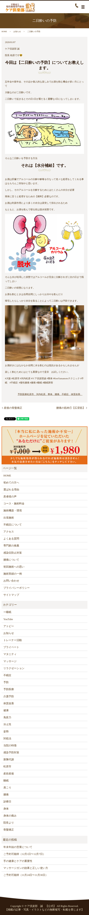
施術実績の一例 (12, 573)
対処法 (7, 738)
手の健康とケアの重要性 (17, 861)
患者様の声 (10, 496)
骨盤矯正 (8, 829)
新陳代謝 (8, 759)
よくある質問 (11, 538)
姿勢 (6, 731)
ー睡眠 (7, 612)
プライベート (11, 647)
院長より (8, 822)
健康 (6, 710)
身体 (6, 808)
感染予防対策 (11, 752)
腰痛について (11, 559)
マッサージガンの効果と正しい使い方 (25, 868)
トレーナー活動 (12, 640)
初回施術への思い (13, 566)
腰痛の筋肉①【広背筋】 (70, 407)
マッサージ (10, 661)
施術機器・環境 (12, 510)
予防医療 (22, 394)
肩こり (7, 787)
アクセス (8, 531)
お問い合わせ (11, 580)
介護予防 (8, 696)
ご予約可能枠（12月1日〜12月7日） (24, 854)
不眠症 (7, 675)
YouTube (8, 619)
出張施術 (8, 517)
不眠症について (12, 524)
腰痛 (6, 794)
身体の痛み (10, 815)
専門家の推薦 (11, 545)
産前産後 (8, 773)
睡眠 (6, 780)
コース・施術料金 (13, 503)
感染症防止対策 (12, 552)
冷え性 (7, 724)
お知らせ (17, 31)
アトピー (8, 626)
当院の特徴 (10, 745)
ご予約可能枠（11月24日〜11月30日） (25, 875)
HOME (4, 31)
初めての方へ (11, 482)
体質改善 (8, 703)
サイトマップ (11, 594)
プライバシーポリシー (16, 587)
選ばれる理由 (11, 489)
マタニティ (10, 654)
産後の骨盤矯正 (13, 407)
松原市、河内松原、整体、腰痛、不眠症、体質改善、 (55, 394)
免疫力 (7, 717)
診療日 (7, 801)
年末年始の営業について (17, 847)
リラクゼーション (13, 668)
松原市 (7, 766)
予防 (6, 682)
